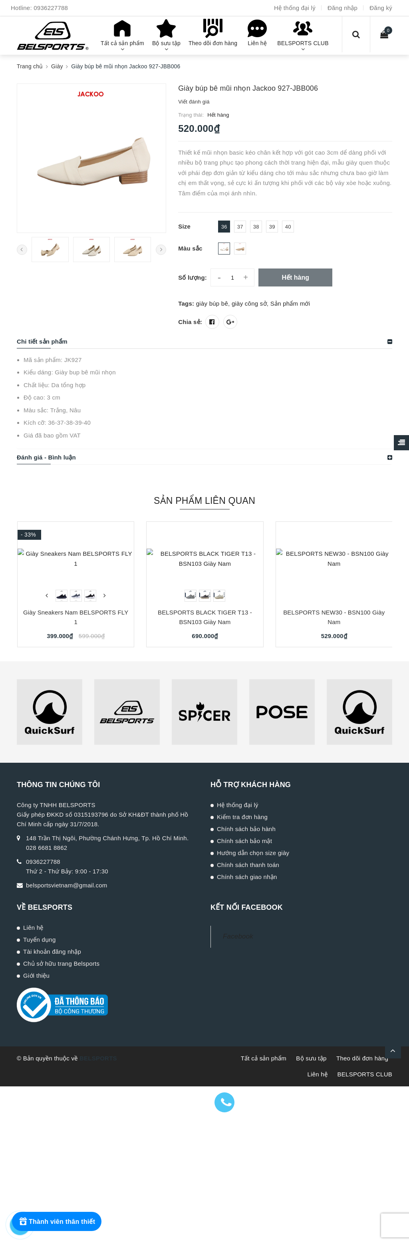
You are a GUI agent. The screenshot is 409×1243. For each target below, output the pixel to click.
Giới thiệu (36, 975)
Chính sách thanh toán (248, 864)
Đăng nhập (342, 7)
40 (288, 227)
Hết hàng (295, 277)
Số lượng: (192, 277)
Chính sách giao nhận (247, 876)
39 (272, 227)
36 (224, 227)
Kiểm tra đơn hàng (242, 816)
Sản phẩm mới (290, 303)
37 (240, 227)
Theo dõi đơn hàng (362, 1058)
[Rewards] (56, 1221)
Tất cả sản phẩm (263, 1058)
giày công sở (249, 303)
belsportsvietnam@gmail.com (66, 885)
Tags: (187, 303)
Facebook (238, 936)
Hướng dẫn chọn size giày (253, 852)
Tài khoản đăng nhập (52, 951)
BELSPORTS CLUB (365, 1074)
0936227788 (51, 7)
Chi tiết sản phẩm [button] (42, 341)
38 (256, 227)
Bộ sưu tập (311, 1058)
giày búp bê (212, 303)
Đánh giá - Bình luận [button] (46, 457)
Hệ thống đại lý (295, 7)
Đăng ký (380, 7)
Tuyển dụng (39, 939)
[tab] (204, 341)
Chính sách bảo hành (246, 828)
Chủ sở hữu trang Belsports (61, 963)
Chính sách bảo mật (244, 840)
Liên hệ (33, 927)
